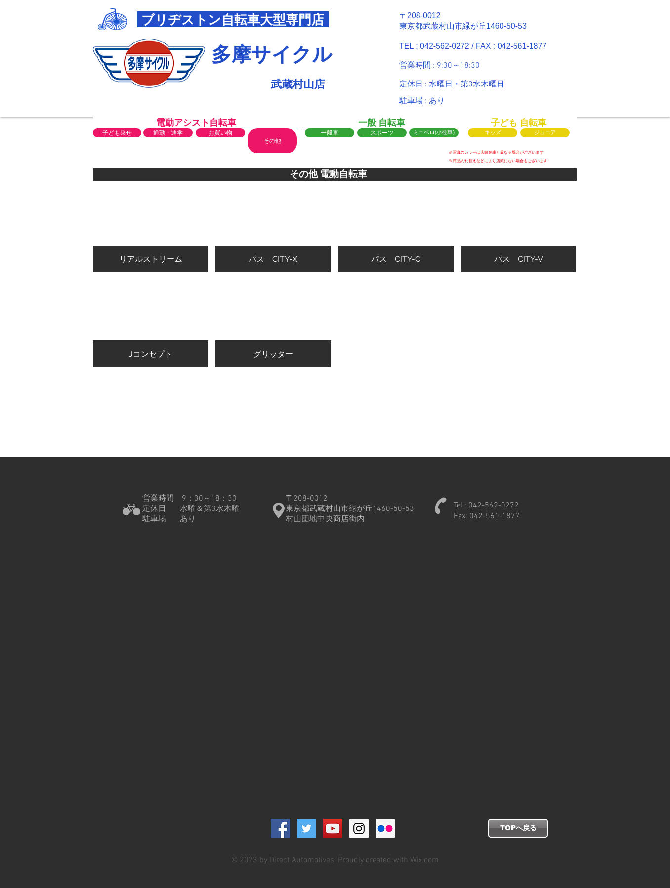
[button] (272, 140)
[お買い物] (220, 132)
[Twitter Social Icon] (306, 828)
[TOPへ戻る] (518, 828)
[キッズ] (492, 132)
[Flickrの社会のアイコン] (385, 828)
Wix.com (423, 860)
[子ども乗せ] (117, 132)
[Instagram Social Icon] (359, 828)
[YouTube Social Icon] (332, 828)
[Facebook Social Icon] (280, 828)
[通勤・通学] (168, 132)
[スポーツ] (382, 132)
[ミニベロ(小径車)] (434, 132)
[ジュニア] (545, 132)
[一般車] (329, 132)
